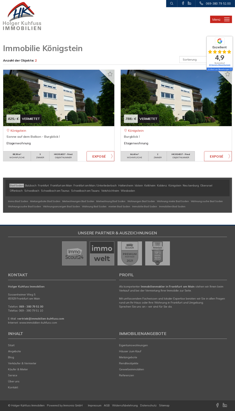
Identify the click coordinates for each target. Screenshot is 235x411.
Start (11, 345)
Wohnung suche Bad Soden (207, 201)
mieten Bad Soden (119, 206)
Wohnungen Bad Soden (141, 201)
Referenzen (126, 375)
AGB (107, 405)
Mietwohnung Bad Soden (110, 201)
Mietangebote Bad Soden (45, 201)
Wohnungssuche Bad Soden (24, 206)
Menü (216, 19)
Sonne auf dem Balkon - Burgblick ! (33, 137)
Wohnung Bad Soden (94, 206)
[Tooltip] (231, 69)
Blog (11, 357)
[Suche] (171, 3)
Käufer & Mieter (18, 369)
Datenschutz (148, 405)
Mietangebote (128, 357)
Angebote (14, 351)
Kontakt (13, 387)
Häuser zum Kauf (130, 351)
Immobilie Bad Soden (144, 206)
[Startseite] (29, 16)
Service (12, 375)
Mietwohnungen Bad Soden (78, 201)
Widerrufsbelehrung (125, 405)
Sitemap (164, 405)
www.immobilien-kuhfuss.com (38, 322)
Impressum (94, 405)
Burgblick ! (132, 137)
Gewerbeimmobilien (131, 369)
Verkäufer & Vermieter (22, 363)
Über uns (13, 381)
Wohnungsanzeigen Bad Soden (61, 206)
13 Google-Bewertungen (219, 65)
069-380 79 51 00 (218, 3)
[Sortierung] (205, 59)
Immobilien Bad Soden (172, 206)
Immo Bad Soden (18, 201)
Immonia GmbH (73, 405)
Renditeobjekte (128, 363)
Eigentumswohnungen (133, 345)
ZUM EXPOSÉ (100, 156)
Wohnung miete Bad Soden (173, 201)
